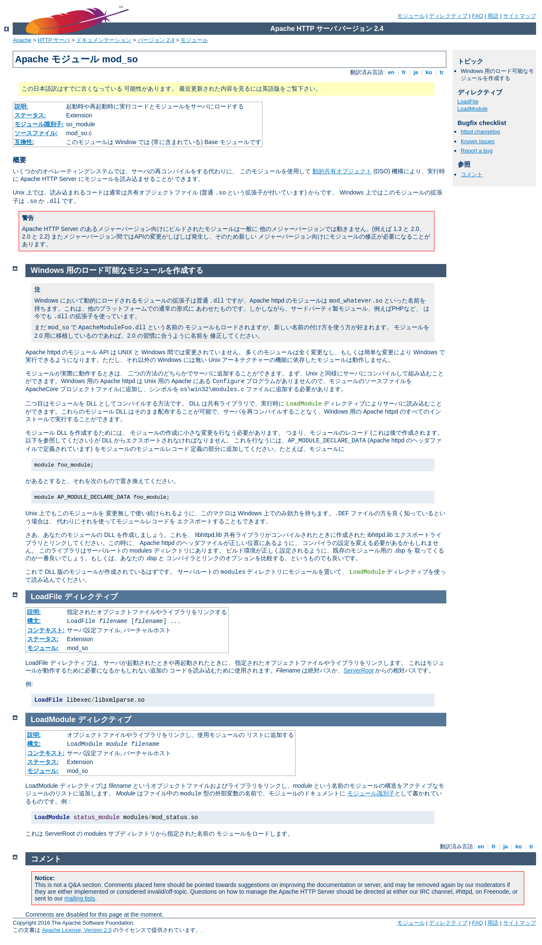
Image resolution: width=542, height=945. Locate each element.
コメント (472, 174)
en (391, 72)
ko (429, 72)
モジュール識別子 (371, 793)
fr (404, 72)
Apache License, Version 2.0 (77, 930)
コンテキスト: (46, 630)
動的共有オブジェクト (342, 171)
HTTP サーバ (54, 40)
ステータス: (30, 115)
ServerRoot (358, 670)
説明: (21, 106)
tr (441, 72)
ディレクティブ (448, 16)
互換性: (24, 142)
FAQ (477, 16)
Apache (22, 40)
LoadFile (467, 101)
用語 (492, 16)
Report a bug (476, 150)
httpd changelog (480, 131)
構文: (34, 620)
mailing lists (79, 898)
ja (416, 72)
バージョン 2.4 (156, 40)
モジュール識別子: (39, 124)
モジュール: (43, 648)
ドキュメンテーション (103, 40)
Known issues (478, 141)
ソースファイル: (36, 133)
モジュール (411, 16)
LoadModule (472, 109)
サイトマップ (519, 16)
